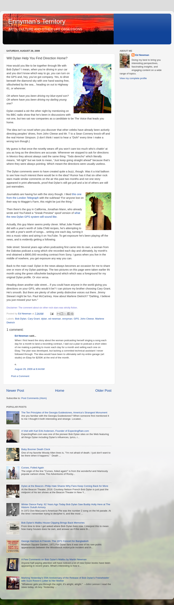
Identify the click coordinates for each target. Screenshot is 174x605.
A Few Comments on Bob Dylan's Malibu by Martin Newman (53, 559)
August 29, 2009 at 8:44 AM (30, 369)
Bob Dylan (20, 318)
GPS (76, 318)
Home (59, 390)
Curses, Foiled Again (32, 467)
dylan (44, 318)
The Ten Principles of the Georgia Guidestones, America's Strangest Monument (64, 412)
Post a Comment (20, 376)
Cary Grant (34, 318)
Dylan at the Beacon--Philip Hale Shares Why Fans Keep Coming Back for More (64, 486)
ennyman (67, 318)
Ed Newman (22, 335)
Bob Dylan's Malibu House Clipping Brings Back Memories (52, 522)
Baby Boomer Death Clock (35, 449)
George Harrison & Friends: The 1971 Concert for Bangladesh (54, 541)
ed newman (54, 318)
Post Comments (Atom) (34, 398)
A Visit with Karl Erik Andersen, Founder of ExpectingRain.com (55, 431)
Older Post (103, 390)
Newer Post (15, 390)
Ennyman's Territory (36, 21)
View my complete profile (133, 78)
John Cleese (87, 318)
